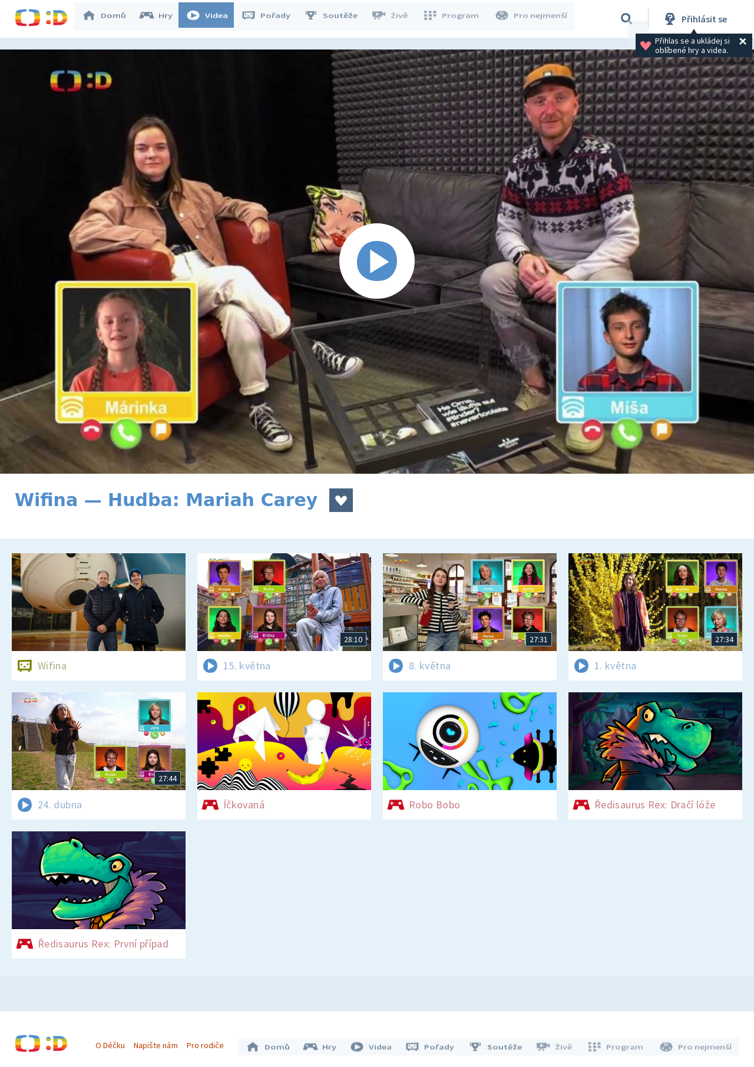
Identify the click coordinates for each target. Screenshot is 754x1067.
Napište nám (158, 1042)
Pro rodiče (208, 1042)
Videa (212, 19)
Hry (161, 19)
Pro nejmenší (532, 19)
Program (454, 19)
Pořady (271, 19)
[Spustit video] (377, 261)
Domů (110, 19)
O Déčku (113, 1042)
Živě (395, 19)
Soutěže (336, 19)
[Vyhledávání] (627, 19)
